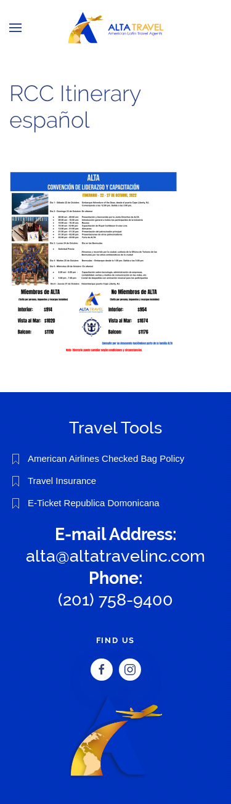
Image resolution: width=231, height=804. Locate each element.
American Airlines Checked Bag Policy (106, 458)
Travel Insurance (62, 480)
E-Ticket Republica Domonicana (94, 503)
